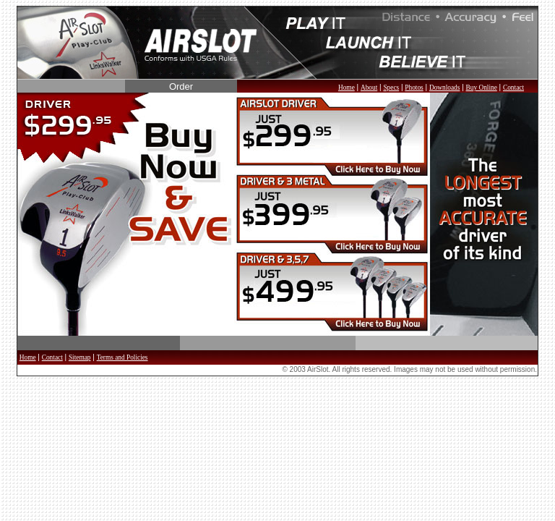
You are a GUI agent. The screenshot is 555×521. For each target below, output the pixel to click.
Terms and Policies (122, 357)
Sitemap (80, 357)
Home (346, 87)
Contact (513, 87)
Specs (391, 87)
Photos (414, 87)
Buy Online (481, 87)
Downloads (444, 87)
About (369, 87)
